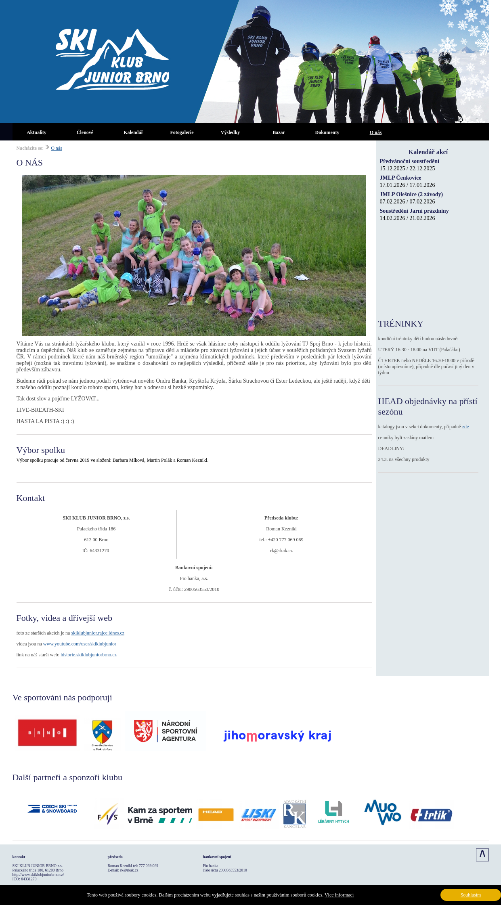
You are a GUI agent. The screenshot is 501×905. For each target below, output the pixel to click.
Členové (85, 132)
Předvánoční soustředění (409, 161)
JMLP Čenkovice (400, 178)
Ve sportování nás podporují (62, 697)
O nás (376, 132)
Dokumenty (327, 132)
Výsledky (230, 132)
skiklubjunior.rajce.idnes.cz (97, 633)
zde (465, 426)
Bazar (279, 132)
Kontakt (31, 498)
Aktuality (36, 132)
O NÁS (30, 162)
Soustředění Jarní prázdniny (414, 211)
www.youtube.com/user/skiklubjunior (79, 644)
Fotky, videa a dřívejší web (64, 618)
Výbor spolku (41, 450)
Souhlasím (471, 895)
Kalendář (133, 132)
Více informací (339, 895)
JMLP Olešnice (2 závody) (411, 194)
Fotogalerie (182, 132)
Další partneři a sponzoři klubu (68, 777)
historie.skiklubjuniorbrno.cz (89, 655)
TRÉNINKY (400, 323)
